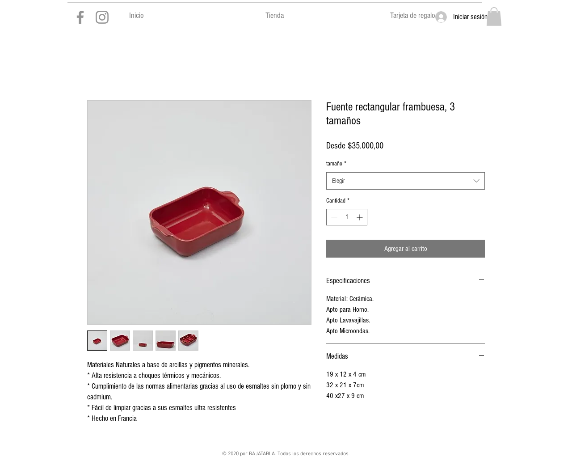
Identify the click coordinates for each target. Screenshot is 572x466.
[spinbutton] (347, 217)
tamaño (336, 163)
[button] (494, 16)
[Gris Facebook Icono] (80, 17)
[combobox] (405, 181)
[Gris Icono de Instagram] (102, 17)
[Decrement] (333, 217)
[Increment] (360, 217)
